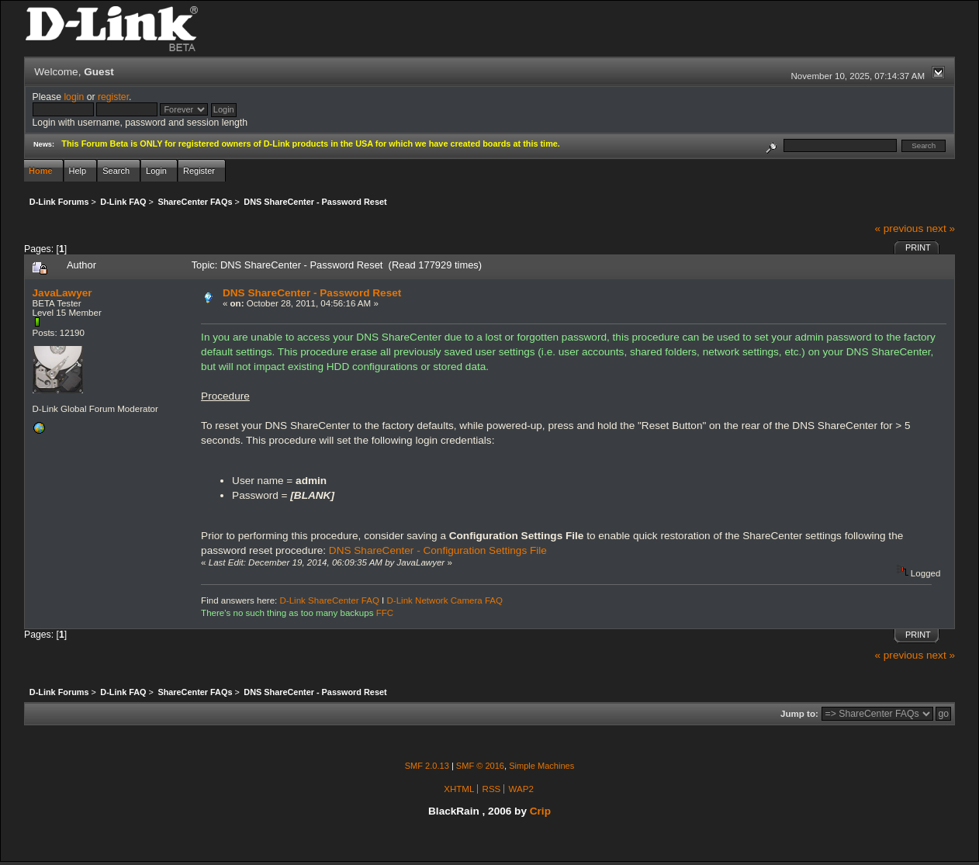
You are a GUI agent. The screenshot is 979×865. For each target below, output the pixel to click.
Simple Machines (541, 765)
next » (940, 228)
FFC (384, 613)
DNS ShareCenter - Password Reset (312, 293)
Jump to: (799, 713)
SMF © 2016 (480, 765)
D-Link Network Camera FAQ (445, 600)
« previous (898, 228)
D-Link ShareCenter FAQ (329, 600)
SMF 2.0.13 (427, 765)
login (74, 97)
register (113, 97)
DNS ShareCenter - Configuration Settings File (438, 550)
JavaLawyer (62, 293)
